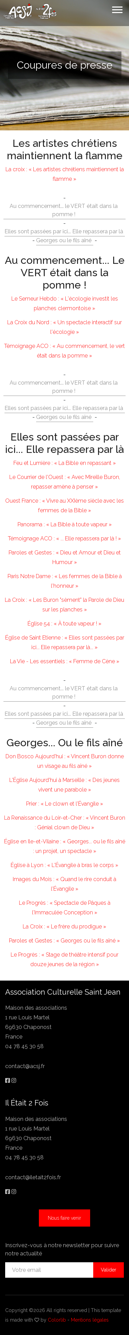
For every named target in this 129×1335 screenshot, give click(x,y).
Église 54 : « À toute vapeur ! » (64, 623)
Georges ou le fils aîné (64, 240)
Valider (108, 1270)
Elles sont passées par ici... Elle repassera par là (63, 231)
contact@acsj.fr (25, 1066)
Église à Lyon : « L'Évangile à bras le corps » (64, 865)
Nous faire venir (64, 1218)
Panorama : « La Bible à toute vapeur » (65, 524)
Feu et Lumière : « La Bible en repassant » (64, 463)
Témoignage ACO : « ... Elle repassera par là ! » (64, 538)
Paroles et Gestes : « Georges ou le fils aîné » (64, 940)
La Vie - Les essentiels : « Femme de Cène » (64, 661)
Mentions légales (90, 1320)
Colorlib (57, 1320)
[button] (117, 8)
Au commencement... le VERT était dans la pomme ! (64, 210)
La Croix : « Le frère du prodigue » (64, 926)
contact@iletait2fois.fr (33, 1177)
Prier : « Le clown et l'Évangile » (64, 803)
